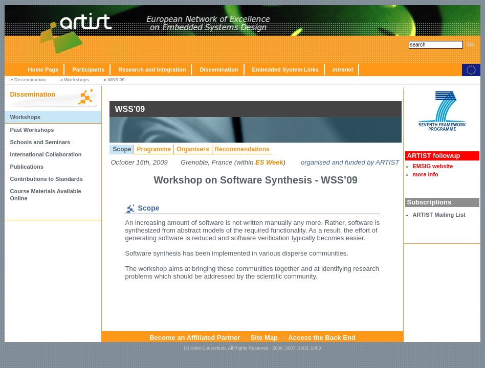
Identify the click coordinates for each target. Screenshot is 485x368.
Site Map (264, 337)
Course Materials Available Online (45, 194)
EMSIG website (433, 166)
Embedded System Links (285, 69)
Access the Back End (322, 337)
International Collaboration (45, 154)
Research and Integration (152, 69)
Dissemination (219, 69)
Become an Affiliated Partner (194, 337)
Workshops (77, 79)
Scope (122, 149)
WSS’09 (115, 79)
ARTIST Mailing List (439, 215)
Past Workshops (32, 130)
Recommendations (242, 149)
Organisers (193, 149)
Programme (154, 149)
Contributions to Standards (46, 179)
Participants (88, 69)
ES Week (269, 162)
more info (425, 174)
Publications (26, 167)
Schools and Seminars (40, 142)
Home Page (43, 69)
